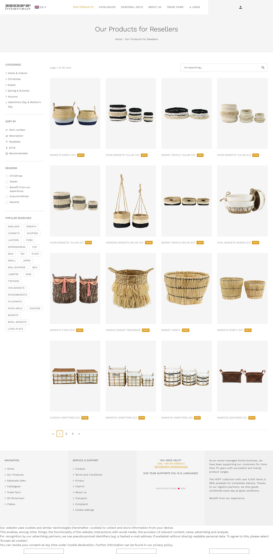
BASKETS (13, 315)
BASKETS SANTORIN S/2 (236, 417)
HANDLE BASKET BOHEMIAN (128, 330)
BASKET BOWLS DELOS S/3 (182, 242)
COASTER (34, 308)
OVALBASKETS (16, 288)
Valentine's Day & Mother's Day (24, 104)
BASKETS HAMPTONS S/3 (125, 417)
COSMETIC (14, 233)
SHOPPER (32, 233)
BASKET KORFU (175, 330)
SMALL (12, 260)
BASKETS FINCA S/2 (66, 330)
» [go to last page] (79, 433)
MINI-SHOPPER (16, 267)
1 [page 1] (59, 433)
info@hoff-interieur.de (171, 466)
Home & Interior (18, 73)
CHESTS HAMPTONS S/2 (69, 417)
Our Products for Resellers (141, 39)
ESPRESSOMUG (16, 247)
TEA (22, 253)
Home (118, 39)
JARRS (26, 260)
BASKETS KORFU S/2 (67, 154)
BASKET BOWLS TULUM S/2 (182, 154)
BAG (34, 267)
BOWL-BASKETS (17, 322)
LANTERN (13, 240)
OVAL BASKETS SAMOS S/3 (238, 242)
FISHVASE (13, 281)
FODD (29, 240)
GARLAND (13, 226)
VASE (28, 274)
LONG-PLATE (15, 328)
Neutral (14, 202)
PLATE (35, 253)
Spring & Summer (19, 90)
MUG (10, 253)
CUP (34, 247)
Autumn (13, 96)
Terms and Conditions (88, 474)
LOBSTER (13, 274)
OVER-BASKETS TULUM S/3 (127, 154)
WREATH (31, 226)
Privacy (79, 480)
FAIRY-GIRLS (15, 308)
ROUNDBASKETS (17, 294)
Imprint (79, 486)
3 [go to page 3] (72, 433)
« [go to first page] (53, 433)
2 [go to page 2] (66, 433)
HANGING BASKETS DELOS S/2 (129, 242)
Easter (12, 84)
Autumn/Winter (19, 196)
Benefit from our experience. (20, 189)
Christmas (14, 79)
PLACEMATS (15, 301)
